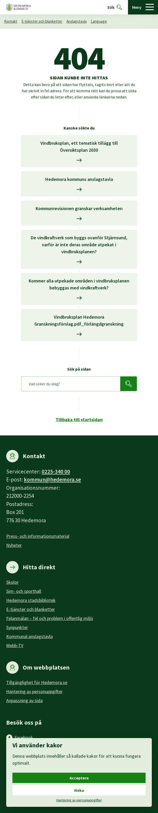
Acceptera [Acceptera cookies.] (79, 777)
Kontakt (10, 21)
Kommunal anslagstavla (29, 636)
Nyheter (14, 545)
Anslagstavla (76, 21)
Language (99, 21)
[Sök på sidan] (70, 384)
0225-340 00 (56, 471)
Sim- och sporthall (23, 591)
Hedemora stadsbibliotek (31, 600)
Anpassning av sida (24, 700)
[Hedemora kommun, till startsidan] (18, 7)
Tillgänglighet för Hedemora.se (36, 682)
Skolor (12, 582)
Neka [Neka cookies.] (79, 790)
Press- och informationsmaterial (37, 536)
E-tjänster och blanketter (41, 21)
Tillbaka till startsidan (79, 420)
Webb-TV (14, 645)
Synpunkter (17, 627)
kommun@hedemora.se (52, 479)
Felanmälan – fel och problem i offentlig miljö (49, 618)
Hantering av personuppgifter (34, 691)
